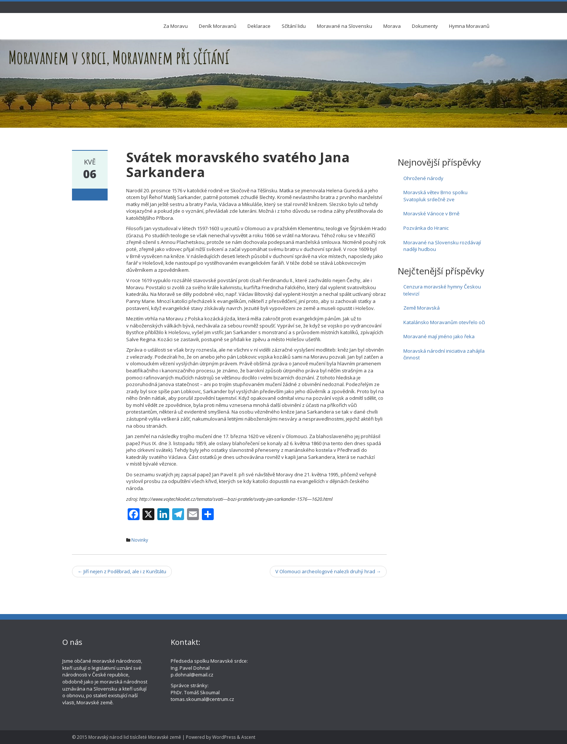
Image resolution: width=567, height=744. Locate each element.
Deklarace (259, 26)
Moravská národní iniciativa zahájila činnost (444, 354)
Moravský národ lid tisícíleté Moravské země (134, 737)
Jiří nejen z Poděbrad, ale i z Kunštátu (122, 571)
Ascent (248, 737)
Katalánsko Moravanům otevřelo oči (444, 322)
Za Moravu (175, 26)
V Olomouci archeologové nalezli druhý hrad (328, 571)
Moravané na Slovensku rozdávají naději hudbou (442, 246)
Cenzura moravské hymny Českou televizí (442, 290)
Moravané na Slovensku (344, 26)
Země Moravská (421, 307)
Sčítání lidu (294, 26)
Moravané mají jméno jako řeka (439, 336)
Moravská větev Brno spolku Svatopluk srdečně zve (435, 196)
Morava (392, 26)
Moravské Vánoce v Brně (431, 213)
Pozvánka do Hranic (426, 228)
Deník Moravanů (217, 26)
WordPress (224, 737)
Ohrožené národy (423, 178)
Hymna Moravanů (469, 26)
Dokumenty (425, 26)
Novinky (139, 540)
